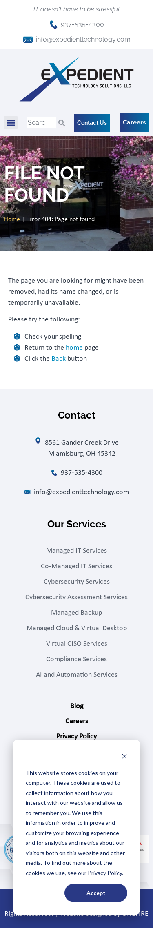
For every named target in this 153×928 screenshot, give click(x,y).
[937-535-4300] (53, 24)
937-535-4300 (82, 24)
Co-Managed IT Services (76, 566)
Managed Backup (76, 613)
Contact (77, 751)
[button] (11, 122)
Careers (76, 721)
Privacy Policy (76, 736)
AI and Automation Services (77, 675)
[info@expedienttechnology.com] (28, 40)
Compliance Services (76, 659)
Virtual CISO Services (76, 644)
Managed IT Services (76, 551)
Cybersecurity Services (77, 582)
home (74, 348)
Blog (76, 706)
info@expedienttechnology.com (83, 39)
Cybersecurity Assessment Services (76, 597)
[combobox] (41, 122)
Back (58, 359)
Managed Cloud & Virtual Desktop (77, 628)
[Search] (61, 122)
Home (12, 219)
